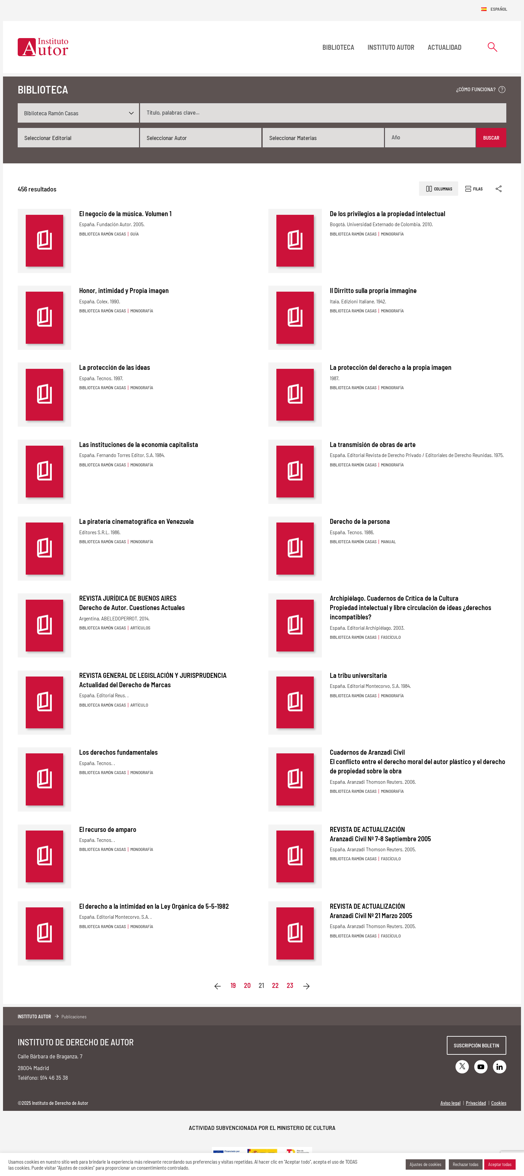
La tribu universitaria (358, 675)
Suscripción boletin (476, 1045)
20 (247, 985)
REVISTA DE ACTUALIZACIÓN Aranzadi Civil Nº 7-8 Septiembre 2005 (380, 834)
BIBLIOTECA (338, 47)
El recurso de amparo (107, 829)
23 (290, 985)
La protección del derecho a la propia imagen (390, 367)
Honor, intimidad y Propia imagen (124, 290)
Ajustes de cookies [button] (425, 1164)
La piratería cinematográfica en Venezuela (136, 521)
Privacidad (476, 1103)
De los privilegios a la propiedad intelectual (387, 213)
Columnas (438, 189)
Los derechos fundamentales (118, 752)
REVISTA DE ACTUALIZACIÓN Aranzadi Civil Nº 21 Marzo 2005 (371, 910)
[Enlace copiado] (499, 188)
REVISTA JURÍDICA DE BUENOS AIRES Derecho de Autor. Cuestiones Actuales (132, 602)
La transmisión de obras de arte (373, 444)
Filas (473, 189)
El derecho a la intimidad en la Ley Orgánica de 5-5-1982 (154, 906)
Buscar (491, 138)
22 (275, 985)
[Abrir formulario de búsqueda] (492, 47)
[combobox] (78, 137)
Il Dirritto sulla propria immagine (373, 290)
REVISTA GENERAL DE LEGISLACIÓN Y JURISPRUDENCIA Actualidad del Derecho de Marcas (153, 680)
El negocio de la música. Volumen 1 (125, 213)
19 (233, 985)
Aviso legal (450, 1103)
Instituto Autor (391, 47)
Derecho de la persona (360, 521)
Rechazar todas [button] (466, 1164)
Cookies (498, 1103)
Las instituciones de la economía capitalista (138, 444)
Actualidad (445, 47)
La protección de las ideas (114, 367)
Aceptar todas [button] (500, 1164)
